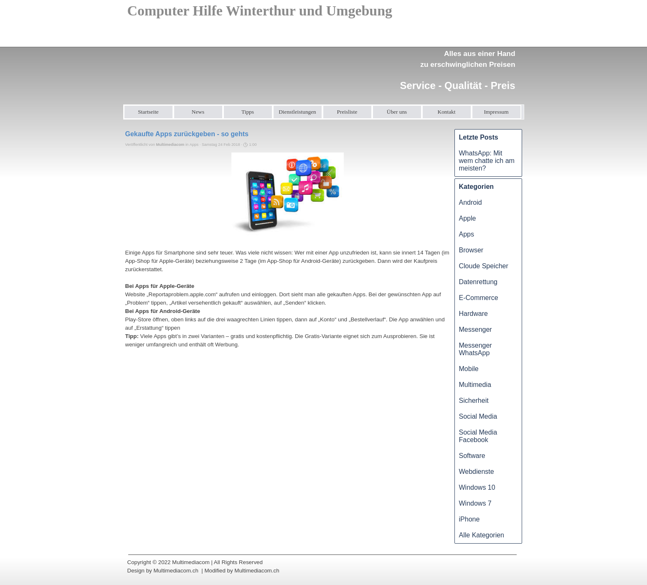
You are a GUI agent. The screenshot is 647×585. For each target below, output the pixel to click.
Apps (466, 234)
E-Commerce (478, 297)
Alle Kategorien (482, 535)
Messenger (475, 329)
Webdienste (476, 471)
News (198, 112)
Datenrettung (478, 281)
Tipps (247, 112)
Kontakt (447, 112)
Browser (471, 250)
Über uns (397, 112)
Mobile (469, 368)
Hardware (473, 313)
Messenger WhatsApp (475, 349)
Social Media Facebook (478, 436)
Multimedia (475, 384)
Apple (467, 218)
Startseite (148, 112)
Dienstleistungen (297, 112)
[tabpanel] (454, 65)
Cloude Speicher (483, 266)
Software (472, 455)
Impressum (496, 112)
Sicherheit (474, 400)
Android (470, 202)
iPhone (469, 519)
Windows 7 (475, 503)
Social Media (478, 416)
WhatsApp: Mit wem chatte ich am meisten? (487, 161)
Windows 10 (477, 487)
